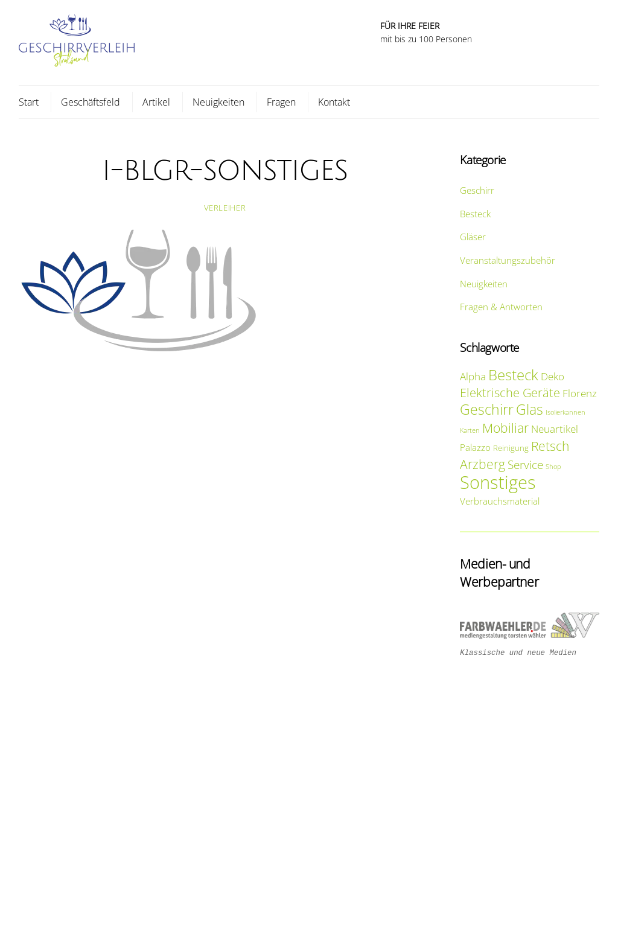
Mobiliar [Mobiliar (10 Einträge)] (505, 428)
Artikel (156, 102)
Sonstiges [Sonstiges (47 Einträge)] (498, 482)
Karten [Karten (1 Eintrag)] (470, 430)
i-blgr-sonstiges (225, 170)
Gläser (473, 237)
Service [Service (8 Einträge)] (525, 464)
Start (29, 102)
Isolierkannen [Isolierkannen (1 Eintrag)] (565, 412)
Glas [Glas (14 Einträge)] (529, 409)
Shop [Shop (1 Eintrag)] (553, 466)
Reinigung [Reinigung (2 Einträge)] (511, 447)
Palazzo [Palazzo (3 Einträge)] (475, 447)
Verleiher (225, 207)
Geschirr (477, 190)
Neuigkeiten (218, 102)
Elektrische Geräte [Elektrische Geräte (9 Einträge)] (510, 392)
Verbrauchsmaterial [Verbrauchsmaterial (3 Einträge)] (500, 501)
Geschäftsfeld (90, 102)
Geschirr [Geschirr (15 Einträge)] (487, 409)
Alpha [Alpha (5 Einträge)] (473, 376)
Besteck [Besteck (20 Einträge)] (513, 374)
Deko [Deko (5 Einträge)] (552, 376)
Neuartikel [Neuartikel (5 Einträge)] (554, 429)
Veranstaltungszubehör (507, 260)
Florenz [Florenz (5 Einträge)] (579, 393)
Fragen (281, 102)
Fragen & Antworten (501, 307)
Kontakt (334, 102)
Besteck (475, 214)
